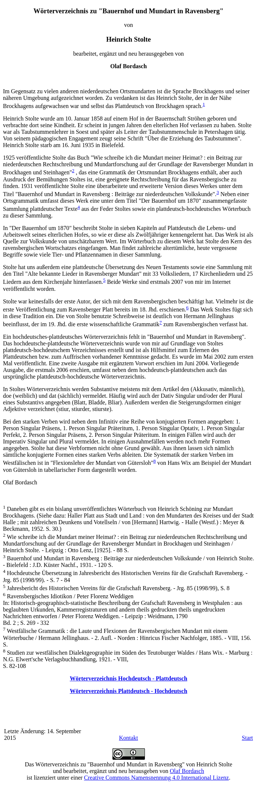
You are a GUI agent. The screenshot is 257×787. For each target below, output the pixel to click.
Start (247, 738)
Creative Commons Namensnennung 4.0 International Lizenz (156, 777)
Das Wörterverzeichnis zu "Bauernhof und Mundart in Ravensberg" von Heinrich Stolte (128, 764)
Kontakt (128, 738)
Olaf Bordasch (187, 771)
